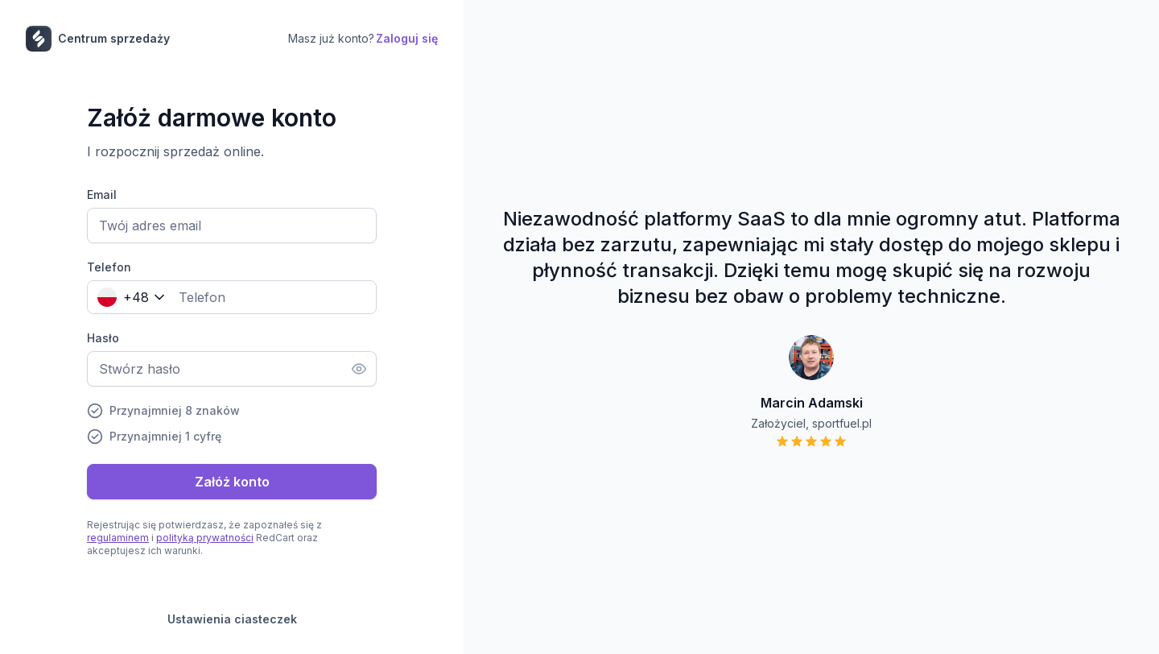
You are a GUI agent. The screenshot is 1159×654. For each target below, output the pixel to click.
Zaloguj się (407, 38)
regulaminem (118, 538)
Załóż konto (232, 482)
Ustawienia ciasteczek (232, 619)
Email (102, 194)
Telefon (109, 267)
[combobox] (127, 297)
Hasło (103, 338)
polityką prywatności (205, 538)
